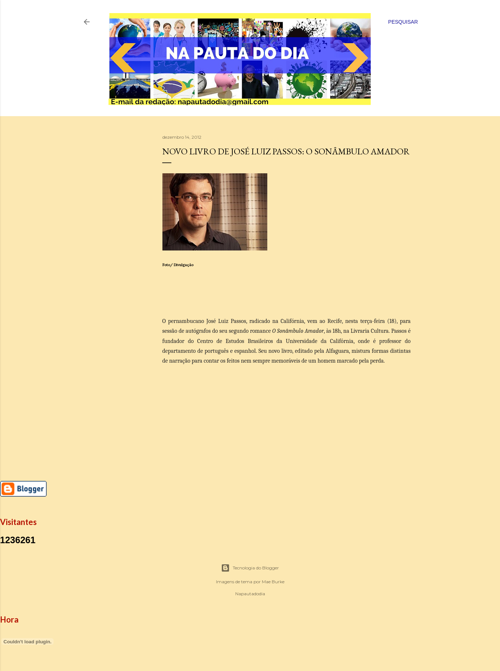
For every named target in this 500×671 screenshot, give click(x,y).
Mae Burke (273, 581)
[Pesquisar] (403, 22)
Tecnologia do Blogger (250, 568)
